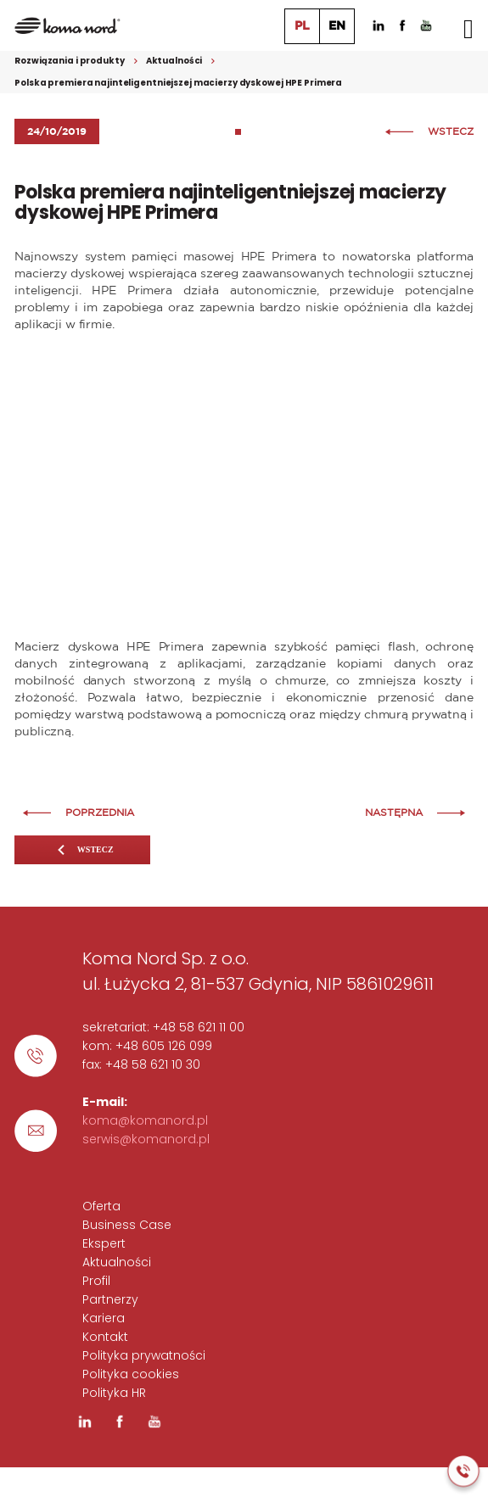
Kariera (103, 1318)
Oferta (101, 1206)
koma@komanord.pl (145, 1120)
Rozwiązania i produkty (69, 60)
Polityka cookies (130, 1374)
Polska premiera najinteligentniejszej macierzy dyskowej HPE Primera (178, 82)
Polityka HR (114, 1392)
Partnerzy (110, 1299)
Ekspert (104, 1243)
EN (336, 26)
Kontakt (105, 1336)
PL (302, 26)
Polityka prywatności (143, 1355)
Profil (96, 1280)
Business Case (126, 1224)
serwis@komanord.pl (146, 1139)
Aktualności (174, 60)
